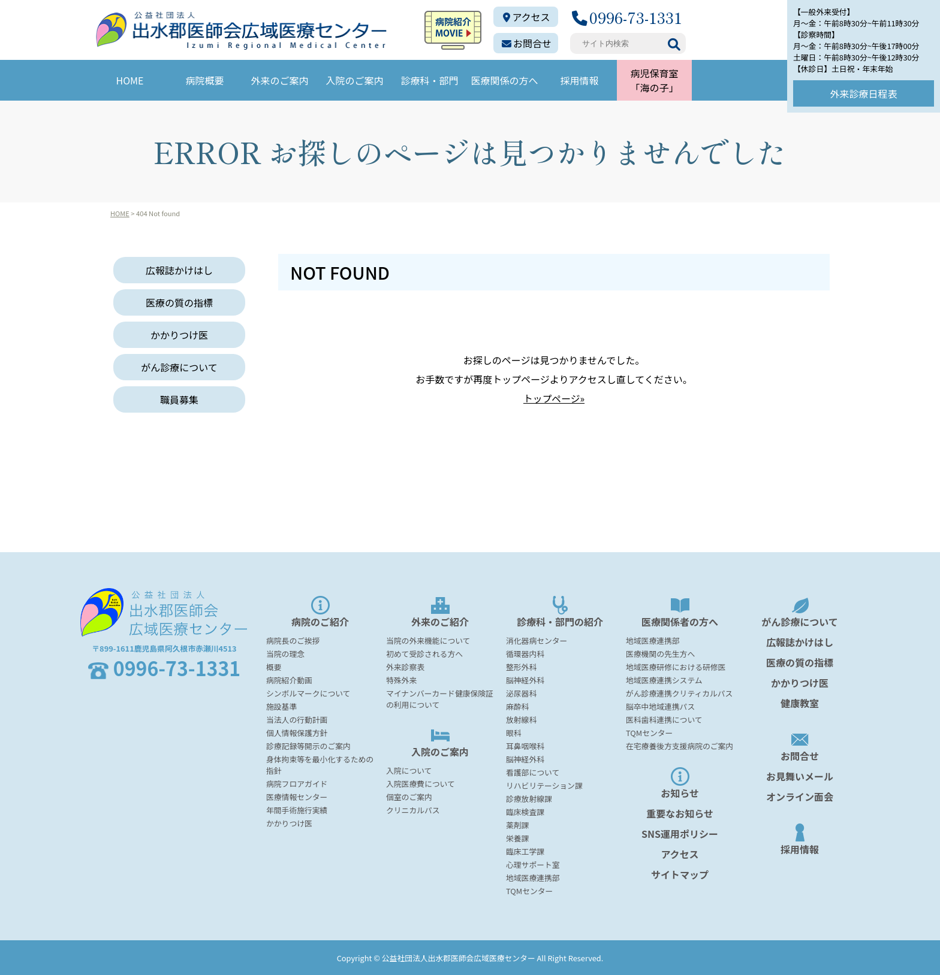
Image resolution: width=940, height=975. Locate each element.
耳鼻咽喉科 (525, 745)
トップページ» (554, 398)
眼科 (514, 732)
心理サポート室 (533, 864)
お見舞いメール (799, 775)
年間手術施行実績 (296, 809)
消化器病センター (536, 640)
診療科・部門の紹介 (560, 611)
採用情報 (579, 80)
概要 (274, 666)
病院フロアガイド (296, 783)
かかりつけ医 (179, 335)
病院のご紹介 (320, 611)
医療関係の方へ (504, 80)
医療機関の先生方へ (660, 653)
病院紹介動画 (289, 679)
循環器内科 (525, 653)
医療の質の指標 (179, 302)
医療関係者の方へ (679, 611)
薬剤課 (517, 824)
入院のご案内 (354, 80)
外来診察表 (405, 666)
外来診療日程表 (863, 93)
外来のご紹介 (440, 611)
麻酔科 (517, 705)
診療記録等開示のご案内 (308, 745)
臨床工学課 (525, 850)
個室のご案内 (409, 796)
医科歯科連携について (664, 719)
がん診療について (179, 367)
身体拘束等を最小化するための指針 (319, 764)
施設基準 (281, 705)
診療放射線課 (529, 798)
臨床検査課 (525, 811)
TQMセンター (529, 890)
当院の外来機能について (428, 640)
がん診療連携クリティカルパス (679, 692)
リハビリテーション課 (544, 785)
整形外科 (521, 666)
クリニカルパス (413, 809)
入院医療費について (420, 783)
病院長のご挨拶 (293, 640)
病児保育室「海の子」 (654, 80)
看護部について (532, 771)
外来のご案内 (279, 80)
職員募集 (179, 399)
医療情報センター (296, 796)
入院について (409, 770)
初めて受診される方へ (424, 653)
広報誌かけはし (179, 270)
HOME (130, 80)
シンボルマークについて (308, 692)
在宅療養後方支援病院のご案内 (679, 745)
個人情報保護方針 (296, 732)
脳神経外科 (525, 679)
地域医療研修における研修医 (675, 666)
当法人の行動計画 (296, 719)
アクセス (526, 17)
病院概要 (204, 80)
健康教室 (800, 702)
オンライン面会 (799, 796)
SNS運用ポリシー (679, 833)
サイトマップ (680, 874)
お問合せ (527, 43)
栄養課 (517, 837)
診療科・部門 (429, 80)
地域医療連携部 (533, 877)
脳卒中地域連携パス (660, 705)
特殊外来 (401, 679)
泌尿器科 (521, 692)
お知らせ (680, 783)
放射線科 (521, 719)
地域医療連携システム (664, 679)
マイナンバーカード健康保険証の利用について (439, 698)
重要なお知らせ (679, 813)
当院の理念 (285, 653)
